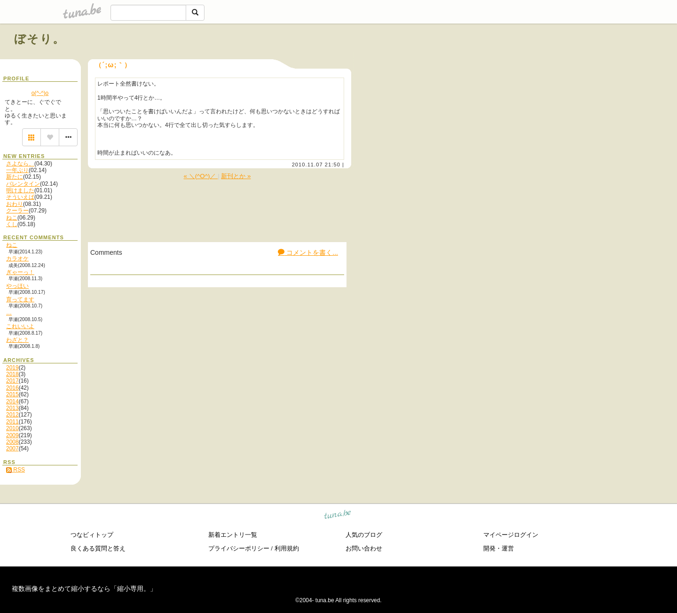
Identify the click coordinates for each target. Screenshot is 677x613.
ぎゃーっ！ (20, 272)
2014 (12, 401)
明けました (20, 190)
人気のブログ (364, 534)
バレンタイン (23, 184)
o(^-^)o (40, 93)
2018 (12, 374)
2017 (12, 380)
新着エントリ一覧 (232, 534)
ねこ (11, 217)
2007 (12, 448)
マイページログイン (510, 534)
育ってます (20, 299)
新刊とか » (236, 176)
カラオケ (17, 258)
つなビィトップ (92, 534)
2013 (12, 408)
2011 (12, 421)
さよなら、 (20, 163)
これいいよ (20, 326)
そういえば (20, 197)
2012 (12, 414)
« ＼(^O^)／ (201, 176)
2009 (12, 435)
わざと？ (17, 340)
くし (11, 224)
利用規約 (287, 548)
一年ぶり (17, 170)
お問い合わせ (364, 548)
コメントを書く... (308, 252)
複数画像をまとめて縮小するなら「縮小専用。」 (84, 588)
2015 (12, 394)
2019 (12, 367)
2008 (12, 442)
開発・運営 (498, 548)
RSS (15, 469)
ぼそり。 (39, 38)
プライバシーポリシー (238, 548)
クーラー (17, 210)
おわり (14, 204)
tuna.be (337, 516)
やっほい (17, 286)
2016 (12, 388)
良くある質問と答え (98, 548)
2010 (12, 428)
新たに (14, 176)
